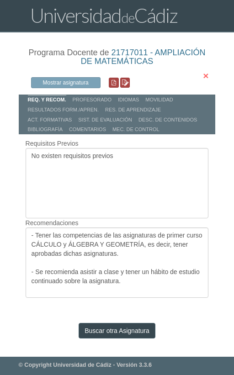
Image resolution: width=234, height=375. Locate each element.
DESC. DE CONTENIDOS (167, 119)
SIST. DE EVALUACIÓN (105, 119)
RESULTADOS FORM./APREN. (63, 109)
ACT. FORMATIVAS (50, 119)
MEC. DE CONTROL (136, 129)
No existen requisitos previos (117, 183)
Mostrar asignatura (66, 82)
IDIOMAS (128, 99)
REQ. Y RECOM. (47, 99)
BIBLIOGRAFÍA (45, 129)
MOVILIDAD (159, 99)
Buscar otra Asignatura (117, 330)
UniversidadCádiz (103, 15)
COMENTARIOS (87, 129)
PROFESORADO (92, 99)
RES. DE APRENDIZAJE (133, 109)
